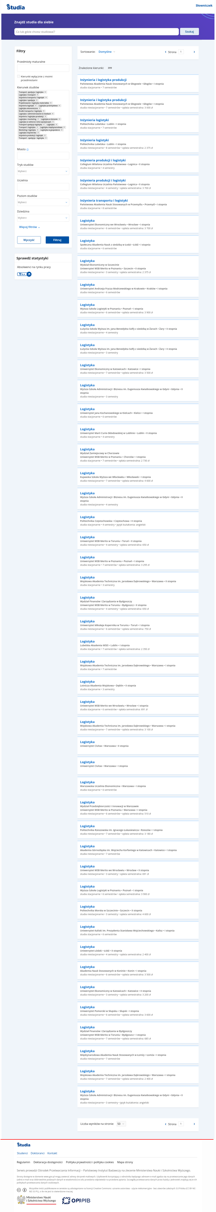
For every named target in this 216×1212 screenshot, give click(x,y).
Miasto (21, 149)
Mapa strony (125, 1162)
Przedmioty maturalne (31, 62)
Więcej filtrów (28, 227)
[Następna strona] (194, 52)
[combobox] (43, 67)
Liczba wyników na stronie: (97, 1124)
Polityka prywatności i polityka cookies (90, 1162)
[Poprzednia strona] (165, 52)
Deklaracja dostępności (47, 1162)
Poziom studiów (27, 196)
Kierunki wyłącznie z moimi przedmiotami (37, 78)
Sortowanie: (88, 52)
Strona (172, 52)
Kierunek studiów (28, 87)
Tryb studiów (25, 165)
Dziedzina (23, 211)
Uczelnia (22, 180)
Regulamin (23, 1162)
